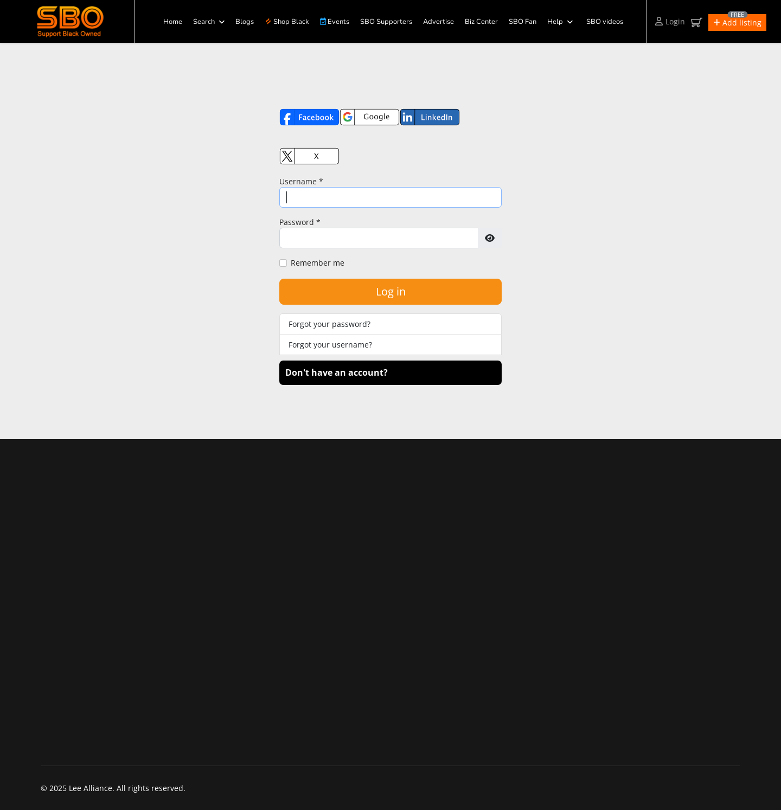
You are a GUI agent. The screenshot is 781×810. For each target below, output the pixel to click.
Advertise (438, 22)
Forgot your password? (329, 324)
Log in (391, 291)
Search (204, 22)
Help (555, 22)
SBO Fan (522, 22)
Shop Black (287, 22)
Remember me (317, 263)
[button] (737, 22)
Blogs (244, 22)
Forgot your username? (330, 344)
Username (301, 181)
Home (172, 22)
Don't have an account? (336, 372)
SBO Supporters (386, 22)
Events (334, 22)
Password (300, 222)
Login (670, 21)
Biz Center (481, 22)
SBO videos (604, 22)
